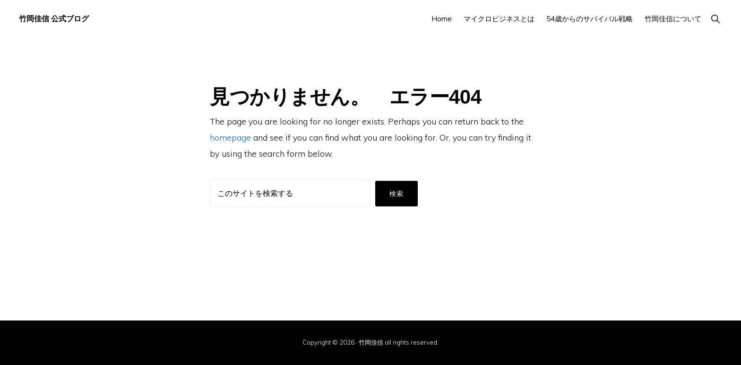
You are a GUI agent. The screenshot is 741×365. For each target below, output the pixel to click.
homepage (230, 137)
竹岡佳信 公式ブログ (54, 19)
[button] (715, 19)
